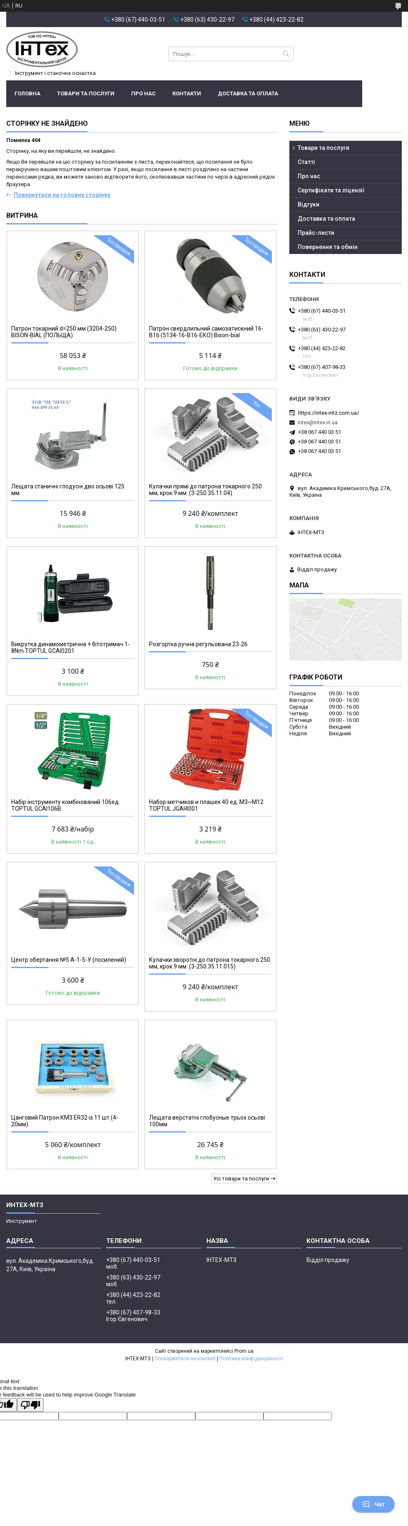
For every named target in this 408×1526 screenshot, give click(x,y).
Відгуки (308, 204)
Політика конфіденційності (251, 1359)
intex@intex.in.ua (318, 422)
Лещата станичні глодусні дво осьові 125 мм (67, 489)
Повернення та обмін (328, 247)
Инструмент (21, 1221)
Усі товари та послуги (241, 1178)
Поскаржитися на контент (185, 1359)
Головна (27, 93)
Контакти (186, 93)
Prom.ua (244, 1351)
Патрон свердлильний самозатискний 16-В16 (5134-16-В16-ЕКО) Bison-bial (206, 332)
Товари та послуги (85, 93)
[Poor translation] (30, 1405)
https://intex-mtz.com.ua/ (328, 413)
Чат (373, 1504)
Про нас (143, 93)
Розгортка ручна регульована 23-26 (198, 644)
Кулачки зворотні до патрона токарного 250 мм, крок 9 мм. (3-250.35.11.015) (209, 963)
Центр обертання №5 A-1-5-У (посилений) (68, 959)
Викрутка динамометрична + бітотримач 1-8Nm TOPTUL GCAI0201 (70, 647)
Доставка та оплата (248, 93)
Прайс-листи (316, 232)
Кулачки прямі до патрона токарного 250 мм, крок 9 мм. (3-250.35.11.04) (205, 489)
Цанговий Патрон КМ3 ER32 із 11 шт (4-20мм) (64, 1121)
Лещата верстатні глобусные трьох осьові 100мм (207, 1121)
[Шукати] (286, 54)
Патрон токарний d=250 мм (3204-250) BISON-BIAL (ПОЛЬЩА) (64, 332)
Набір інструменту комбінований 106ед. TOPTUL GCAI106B (65, 805)
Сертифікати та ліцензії (331, 190)
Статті (306, 162)
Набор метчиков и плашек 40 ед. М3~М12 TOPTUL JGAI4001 (206, 805)
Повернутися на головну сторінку (62, 195)
